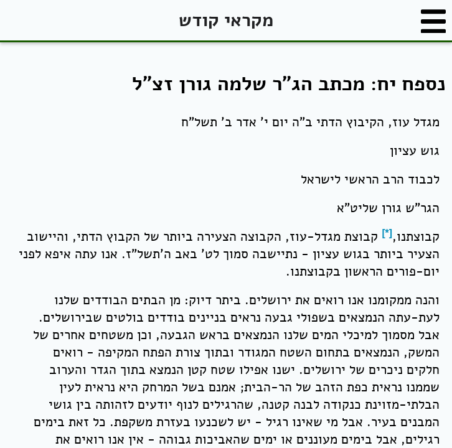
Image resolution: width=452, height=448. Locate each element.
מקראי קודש (226, 20)
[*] (387, 233)
